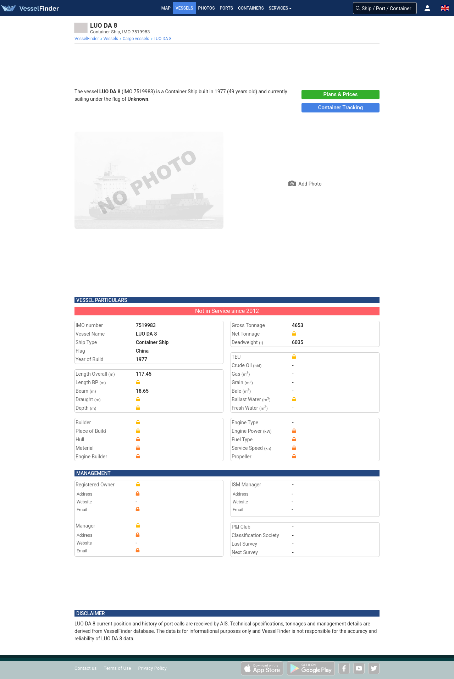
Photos (206, 8)
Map (166, 8)
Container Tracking (340, 107)
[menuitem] (87, 38)
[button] (427, 8)
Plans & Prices (340, 94)
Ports (226, 8)
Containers (251, 8)
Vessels (184, 8)
